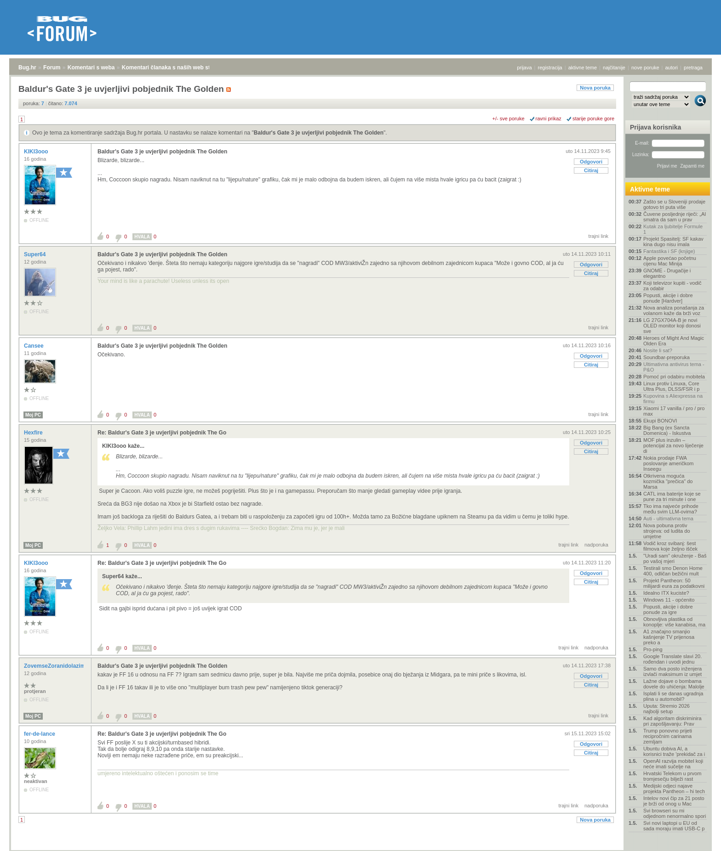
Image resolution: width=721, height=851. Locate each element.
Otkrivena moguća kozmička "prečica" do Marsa (667, 481)
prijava (524, 67)
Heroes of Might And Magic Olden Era (673, 340)
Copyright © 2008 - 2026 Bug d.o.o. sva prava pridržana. (360, 848)
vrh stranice (696, 837)
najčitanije (614, 67)
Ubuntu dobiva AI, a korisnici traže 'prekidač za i (674, 751)
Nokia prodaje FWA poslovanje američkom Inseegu (668, 463)
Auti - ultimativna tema (668, 518)
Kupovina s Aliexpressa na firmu (673, 398)
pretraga (693, 67)
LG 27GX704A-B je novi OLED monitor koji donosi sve (672, 325)
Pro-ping (653, 649)
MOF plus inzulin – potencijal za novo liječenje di (673, 445)
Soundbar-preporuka (666, 357)
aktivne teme (582, 67)
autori (671, 67)
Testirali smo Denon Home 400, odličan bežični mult (673, 570)
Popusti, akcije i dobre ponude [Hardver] (668, 298)
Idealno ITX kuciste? (666, 593)
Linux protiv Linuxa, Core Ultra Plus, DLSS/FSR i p (671, 386)
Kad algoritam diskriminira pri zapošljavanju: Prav (672, 721)
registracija (550, 67)
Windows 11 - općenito (668, 600)
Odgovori (591, 161)
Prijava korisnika (655, 127)
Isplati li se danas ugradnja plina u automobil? (673, 696)
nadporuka (596, 544)
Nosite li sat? (657, 350)
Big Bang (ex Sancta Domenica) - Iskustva (667, 430)
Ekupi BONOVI (660, 420)
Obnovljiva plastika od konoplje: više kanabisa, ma (674, 621)
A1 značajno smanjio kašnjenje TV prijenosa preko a (668, 637)
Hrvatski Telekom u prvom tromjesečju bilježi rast (672, 776)
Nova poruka (595, 87)
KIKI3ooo (37, 151)
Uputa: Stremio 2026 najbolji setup (666, 708)
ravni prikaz (548, 118)
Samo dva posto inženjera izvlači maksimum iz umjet (672, 671)
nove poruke (645, 67)
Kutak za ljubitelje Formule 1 (673, 229)
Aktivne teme (650, 189)
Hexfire (34, 432)
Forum (51, 67)
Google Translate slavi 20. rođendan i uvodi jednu (672, 659)
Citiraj (591, 170)
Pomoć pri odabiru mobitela (674, 376)
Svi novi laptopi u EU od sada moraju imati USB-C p (673, 825)
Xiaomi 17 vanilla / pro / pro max (673, 411)
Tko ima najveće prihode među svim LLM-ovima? (670, 508)
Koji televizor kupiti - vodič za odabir (672, 285)
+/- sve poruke (508, 118)
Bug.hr (27, 67)
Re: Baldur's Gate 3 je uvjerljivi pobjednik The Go (161, 432)
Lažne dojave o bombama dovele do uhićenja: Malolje (673, 683)
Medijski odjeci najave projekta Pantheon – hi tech (674, 788)
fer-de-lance (40, 734)
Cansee (34, 346)
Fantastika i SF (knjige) (669, 251)
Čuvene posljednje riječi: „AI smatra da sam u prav (674, 216)
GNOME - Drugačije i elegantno (667, 273)
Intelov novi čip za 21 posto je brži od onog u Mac (673, 800)
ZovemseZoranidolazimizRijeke (65, 666)
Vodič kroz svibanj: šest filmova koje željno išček (670, 546)
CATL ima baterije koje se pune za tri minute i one (672, 496)
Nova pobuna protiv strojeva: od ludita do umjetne (666, 531)
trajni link (598, 236)
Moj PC (33, 414)
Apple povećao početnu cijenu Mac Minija (669, 260)
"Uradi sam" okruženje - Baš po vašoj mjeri (674, 558)
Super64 (35, 254)
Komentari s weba (91, 67)
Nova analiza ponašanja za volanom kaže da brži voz (673, 310)
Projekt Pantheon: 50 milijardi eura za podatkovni (673, 583)
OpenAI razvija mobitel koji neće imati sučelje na (673, 763)
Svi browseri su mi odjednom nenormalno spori (674, 813)
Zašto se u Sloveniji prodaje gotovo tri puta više (674, 204)
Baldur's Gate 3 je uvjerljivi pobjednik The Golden (318, 133)
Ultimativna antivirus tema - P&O (673, 366)
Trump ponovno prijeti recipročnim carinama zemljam (667, 736)
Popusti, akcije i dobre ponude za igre (668, 609)
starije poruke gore (593, 118)
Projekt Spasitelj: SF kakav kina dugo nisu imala (673, 241)
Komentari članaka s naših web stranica (174, 67)
